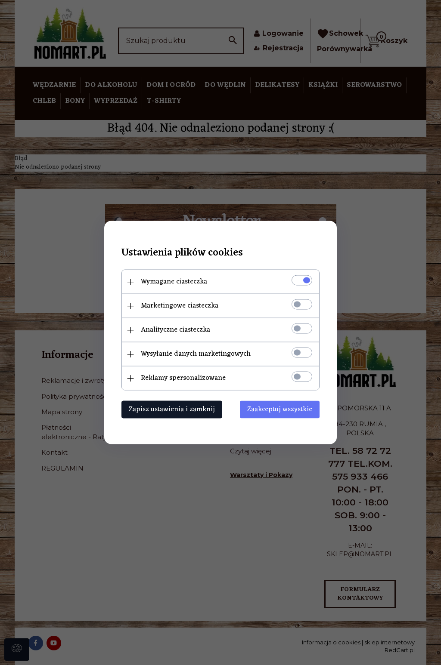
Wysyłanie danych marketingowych (196, 354)
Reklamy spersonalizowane (183, 378)
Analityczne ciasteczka (175, 330)
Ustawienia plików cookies (182, 253)
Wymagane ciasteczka (174, 282)
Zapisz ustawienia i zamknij (172, 409)
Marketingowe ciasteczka (179, 306)
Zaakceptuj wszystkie (279, 409)
